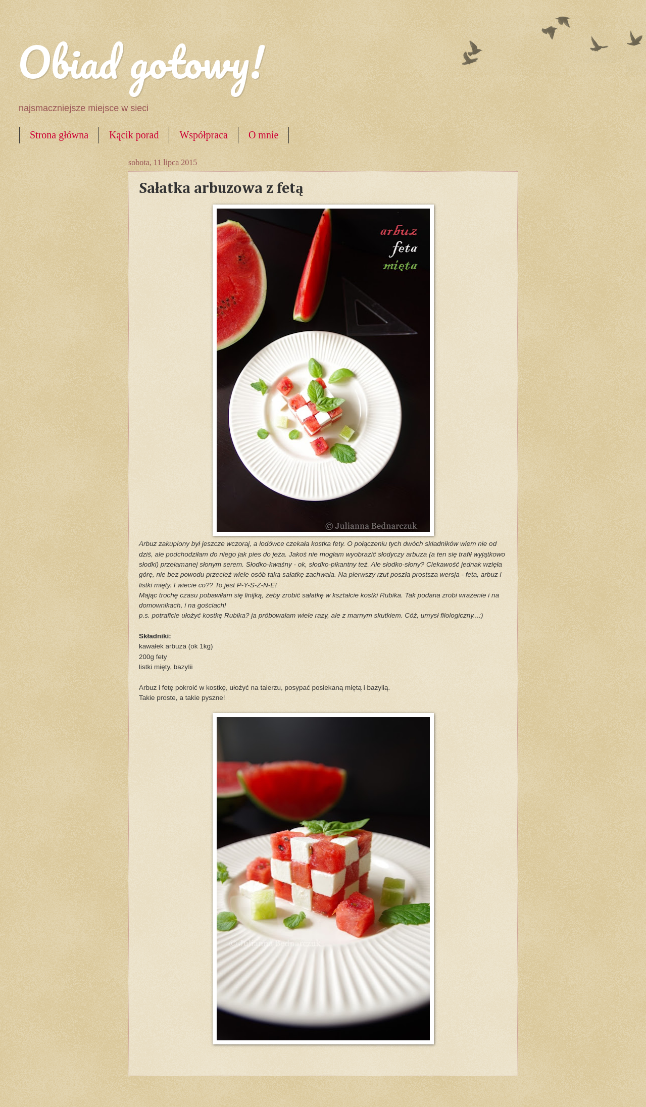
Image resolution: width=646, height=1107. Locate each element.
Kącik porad (134, 134)
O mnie (263, 134)
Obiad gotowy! (141, 61)
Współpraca (203, 134)
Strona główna (59, 134)
